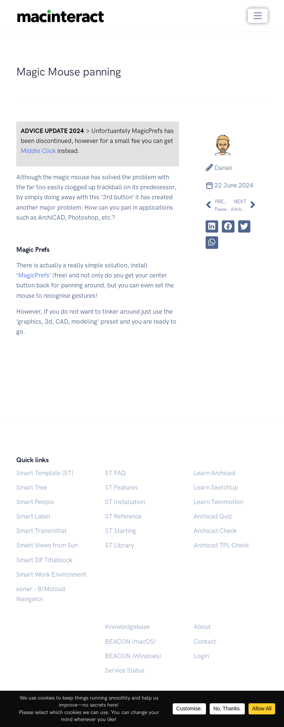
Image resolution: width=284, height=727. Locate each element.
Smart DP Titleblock (44, 560)
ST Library (119, 545)
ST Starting (120, 530)
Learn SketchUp (216, 487)
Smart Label (33, 516)
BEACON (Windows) (133, 656)
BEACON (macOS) (130, 641)
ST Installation (125, 502)
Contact (205, 641)
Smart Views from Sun (47, 545)
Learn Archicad (214, 473)
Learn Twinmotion (218, 502)
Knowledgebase (127, 626)
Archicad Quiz (213, 516)
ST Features (121, 487)
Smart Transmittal (41, 530)
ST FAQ (115, 473)
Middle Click (38, 150)
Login (201, 656)
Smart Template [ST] (44, 473)
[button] (212, 226)
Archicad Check (215, 530)
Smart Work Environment (51, 574)
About (202, 626)
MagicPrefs (33, 275)
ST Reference (123, 516)
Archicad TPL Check (221, 545)
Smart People (35, 502)
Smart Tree (31, 487)
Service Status (125, 670)
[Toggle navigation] (258, 16)
